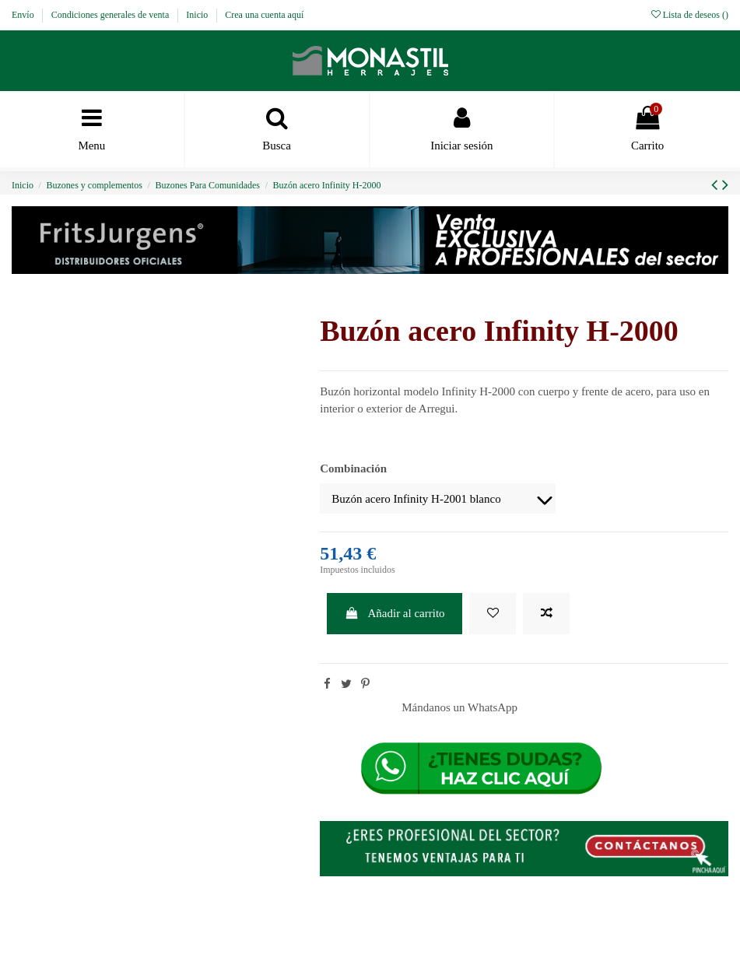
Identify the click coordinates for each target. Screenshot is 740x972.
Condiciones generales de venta (111, 14)
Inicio (198, 14)
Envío (24, 14)
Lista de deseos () (689, 14)
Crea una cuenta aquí (264, 14)
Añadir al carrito (395, 613)
